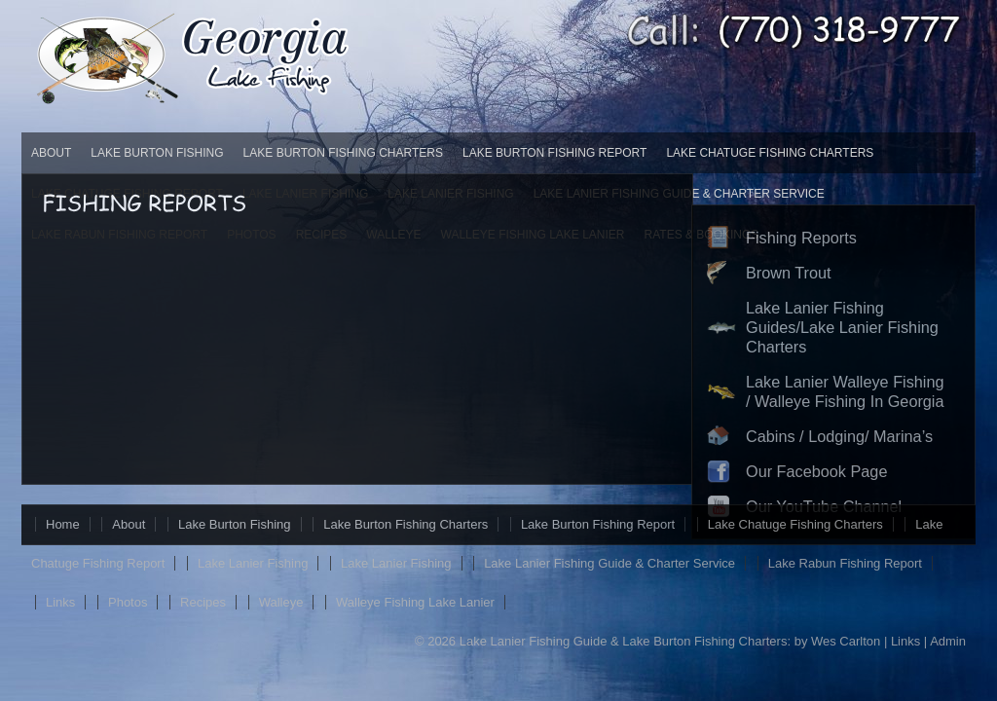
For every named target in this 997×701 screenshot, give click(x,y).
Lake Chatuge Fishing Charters (769, 153)
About (51, 153)
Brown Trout (788, 272)
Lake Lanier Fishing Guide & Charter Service (609, 563)
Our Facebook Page (816, 471)
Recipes (203, 602)
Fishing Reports (801, 237)
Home (63, 524)
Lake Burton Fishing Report (554, 153)
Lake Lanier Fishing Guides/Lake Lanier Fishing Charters (842, 327)
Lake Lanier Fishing (253, 563)
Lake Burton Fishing (157, 153)
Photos (127, 602)
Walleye (281, 602)
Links (60, 602)
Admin (948, 641)
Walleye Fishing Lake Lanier (415, 602)
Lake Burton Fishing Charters (343, 153)
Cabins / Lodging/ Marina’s (839, 436)
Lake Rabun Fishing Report (845, 563)
